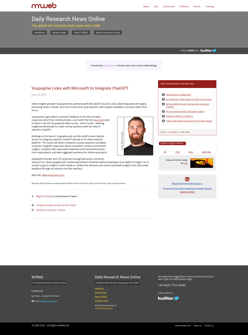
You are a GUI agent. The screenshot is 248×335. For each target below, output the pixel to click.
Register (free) (43, 196)
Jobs (156, 6)
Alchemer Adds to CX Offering (179, 116)
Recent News (59, 32)
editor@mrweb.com (104, 308)
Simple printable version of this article (56, 205)
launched (99, 119)
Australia (206, 151)
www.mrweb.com (183, 325)
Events (197, 6)
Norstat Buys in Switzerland (178, 94)
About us (198, 325)
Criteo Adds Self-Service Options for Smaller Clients (189, 121)
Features (184, 6)
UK (164, 151)
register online (187, 191)
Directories (169, 6)
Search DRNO (81, 32)
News (146, 6)
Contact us (209, 325)
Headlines (39, 32)
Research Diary (101, 300)
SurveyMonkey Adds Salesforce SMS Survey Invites (189, 99)
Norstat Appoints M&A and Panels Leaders (185, 111)
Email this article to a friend (50, 210)
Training (209, 6)
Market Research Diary (108, 32)
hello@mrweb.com (48, 301)
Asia (191, 151)
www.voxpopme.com (53, 175)
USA (177, 151)
